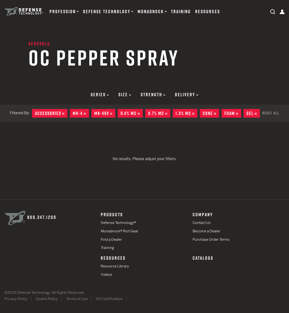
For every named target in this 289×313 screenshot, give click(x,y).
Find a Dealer (111, 239)
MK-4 (81, 113)
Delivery (186, 94)
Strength (153, 94)
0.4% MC (132, 113)
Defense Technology (106, 11)
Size (124, 94)
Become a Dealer (206, 231)
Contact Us (202, 222)
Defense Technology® (118, 222)
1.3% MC (186, 113)
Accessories (51, 113)
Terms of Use (77, 298)
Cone (211, 113)
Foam (232, 113)
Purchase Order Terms (211, 239)
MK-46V (104, 113)
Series (100, 94)
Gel (253, 113)
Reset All (270, 113)
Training (181, 11)
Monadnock (151, 11)
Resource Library (115, 266)
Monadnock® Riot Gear (119, 231)
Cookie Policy (47, 298)
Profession (63, 11)
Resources (207, 11)
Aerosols (39, 43)
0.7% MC (159, 113)
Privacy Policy (16, 298)
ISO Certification (109, 298)
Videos (106, 274)
